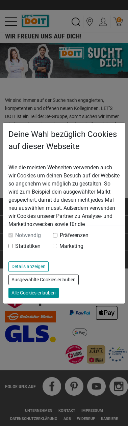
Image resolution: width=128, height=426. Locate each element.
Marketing (71, 246)
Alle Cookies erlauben (33, 292)
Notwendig (28, 235)
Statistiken (28, 246)
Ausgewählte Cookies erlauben (43, 279)
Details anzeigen (28, 266)
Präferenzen (74, 235)
